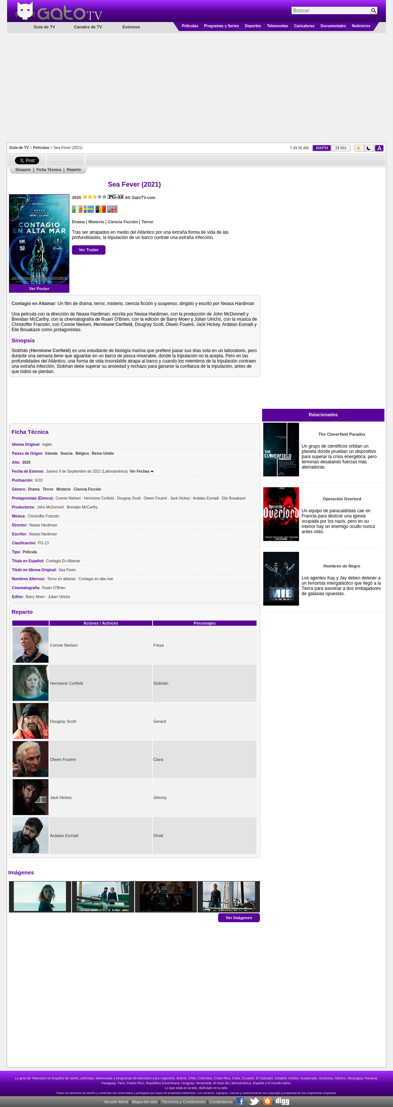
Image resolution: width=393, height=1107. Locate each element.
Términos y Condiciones (183, 1102)
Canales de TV (88, 27)
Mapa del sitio (144, 1102)
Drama (78, 222)
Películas (190, 26)
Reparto (74, 170)
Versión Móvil (116, 1102)
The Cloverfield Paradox (341, 434)
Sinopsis (23, 170)
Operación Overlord (342, 499)
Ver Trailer (88, 250)
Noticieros (361, 26)
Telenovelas (277, 26)
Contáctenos (221, 1102)
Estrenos (131, 27)
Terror (148, 222)
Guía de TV (19, 148)
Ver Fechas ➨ (142, 471)
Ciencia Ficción (123, 222)
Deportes (253, 26)
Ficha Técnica (49, 170)
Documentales (333, 26)
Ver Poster (39, 288)
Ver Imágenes (239, 917)
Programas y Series (221, 26)
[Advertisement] (197, 87)
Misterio (96, 222)
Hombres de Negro (342, 566)
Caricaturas (304, 26)
